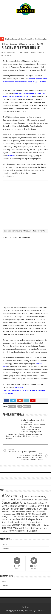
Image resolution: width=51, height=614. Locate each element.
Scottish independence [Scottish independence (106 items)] (29, 519)
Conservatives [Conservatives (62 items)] (33, 503)
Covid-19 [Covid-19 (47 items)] (43, 503)
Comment (13, 44)
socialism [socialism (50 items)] (45, 525)
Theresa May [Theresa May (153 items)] (10, 528)
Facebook (5, 549)
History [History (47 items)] (33, 511)
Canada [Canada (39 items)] (4, 500)
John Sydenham (9, 52)
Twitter (4, 544)
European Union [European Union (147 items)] (36, 508)
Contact (5, 586)
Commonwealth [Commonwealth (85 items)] (29, 499)
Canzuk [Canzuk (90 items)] (11, 499)
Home (4, 44)
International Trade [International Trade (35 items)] (9, 514)
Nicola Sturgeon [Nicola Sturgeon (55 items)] (24, 517)
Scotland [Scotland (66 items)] (11, 519)
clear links (11, 156)
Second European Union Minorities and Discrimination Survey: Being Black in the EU (25, 82)
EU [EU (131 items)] (3, 508)
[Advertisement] (25, 24)
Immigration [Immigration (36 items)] (41, 511)
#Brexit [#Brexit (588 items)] (8, 496)
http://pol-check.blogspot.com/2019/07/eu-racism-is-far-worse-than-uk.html (24, 390)
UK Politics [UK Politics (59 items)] (16, 531)
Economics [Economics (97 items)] (43, 505)
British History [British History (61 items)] (39, 496)
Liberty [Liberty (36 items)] (9, 517)
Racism (27, 406)
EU (20, 406)
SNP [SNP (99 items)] (39, 524)
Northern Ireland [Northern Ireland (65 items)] (40, 517)
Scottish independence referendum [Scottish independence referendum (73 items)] (18, 522)
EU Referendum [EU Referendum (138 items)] (15, 508)
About (4, 581)
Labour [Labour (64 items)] (36, 514)
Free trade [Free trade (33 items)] (15, 511)
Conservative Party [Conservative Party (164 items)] (14, 502)
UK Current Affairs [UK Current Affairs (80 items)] (30, 528)
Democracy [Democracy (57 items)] (22, 506)
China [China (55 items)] (18, 500)
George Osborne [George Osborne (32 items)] (25, 511)
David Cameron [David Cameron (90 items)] (9, 505)
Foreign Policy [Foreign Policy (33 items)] (6, 511)
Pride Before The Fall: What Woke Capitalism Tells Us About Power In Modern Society (29, 456)
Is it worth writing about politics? (22, 450)
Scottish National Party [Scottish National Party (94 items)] (24, 525)
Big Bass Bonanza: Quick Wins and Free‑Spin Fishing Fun (26, 39)
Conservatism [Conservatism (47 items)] (43, 500)
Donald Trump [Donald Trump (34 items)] (33, 506)
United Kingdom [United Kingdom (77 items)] (29, 531)
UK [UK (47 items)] (19, 528)
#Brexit (12, 406)
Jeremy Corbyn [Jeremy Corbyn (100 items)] (24, 513)
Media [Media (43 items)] (15, 517)
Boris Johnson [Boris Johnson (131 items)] (23, 496)
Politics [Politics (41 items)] (4, 520)
